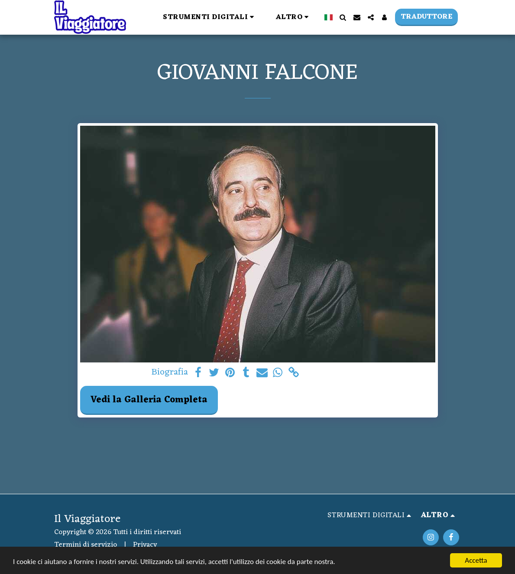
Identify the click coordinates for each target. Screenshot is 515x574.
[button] (210, 17)
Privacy (145, 544)
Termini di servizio (85, 544)
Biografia (170, 373)
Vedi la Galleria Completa (149, 400)
